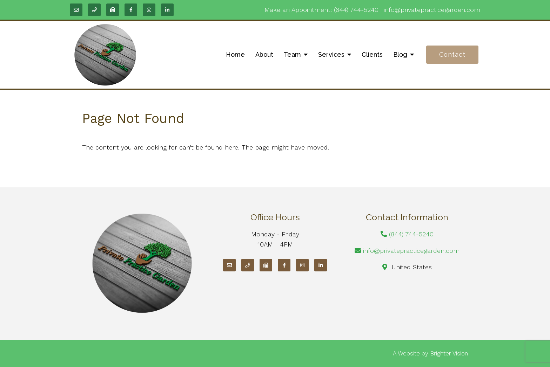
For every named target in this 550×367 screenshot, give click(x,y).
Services (331, 54)
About (264, 54)
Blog (400, 54)
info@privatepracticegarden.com (432, 9)
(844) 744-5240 (356, 9)
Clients (372, 54)
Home (235, 54)
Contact (452, 54)
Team (292, 54)
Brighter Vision (449, 353)
